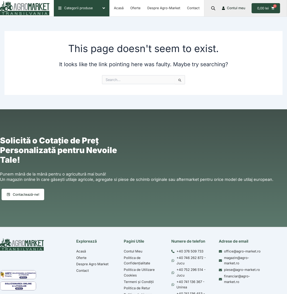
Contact (193, 8)
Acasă (119, 8)
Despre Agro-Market (163, 8)
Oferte (135, 8)
